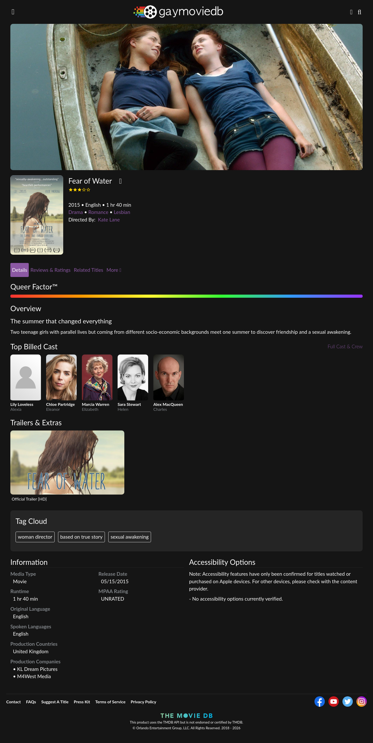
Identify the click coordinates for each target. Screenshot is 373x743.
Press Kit (82, 701)
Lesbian (122, 212)
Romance (98, 212)
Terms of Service (110, 701)
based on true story (81, 537)
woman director (35, 537)
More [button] (113, 270)
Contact (13, 701)
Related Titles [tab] (88, 270)
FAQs (31, 701)
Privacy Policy (143, 701)
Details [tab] (19, 270)
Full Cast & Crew (345, 347)
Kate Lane (109, 220)
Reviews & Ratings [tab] (51, 270)
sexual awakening (130, 537)
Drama (75, 212)
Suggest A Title (54, 701)
